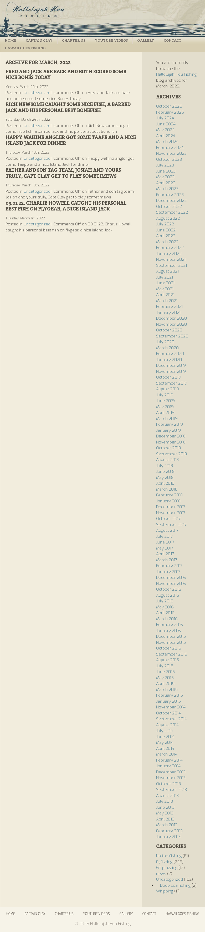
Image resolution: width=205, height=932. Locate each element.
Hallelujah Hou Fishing (102, 18)
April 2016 (165, 612)
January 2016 (168, 630)
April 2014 (165, 748)
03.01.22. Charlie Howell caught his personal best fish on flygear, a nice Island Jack (66, 206)
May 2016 (165, 607)
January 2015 (168, 701)
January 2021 (168, 312)
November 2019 (171, 371)
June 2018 (165, 471)
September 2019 (171, 383)
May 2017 (164, 548)
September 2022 (172, 212)
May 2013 (164, 813)
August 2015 (167, 660)
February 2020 (170, 353)
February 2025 (170, 112)
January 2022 (169, 253)
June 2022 (166, 230)
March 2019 (167, 418)
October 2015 (168, 648)
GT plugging (166, 867)
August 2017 (167, 530)
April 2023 (165, 183)
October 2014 (168, 713)
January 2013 (168, 836)
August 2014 (167, 725)
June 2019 (165, 400)
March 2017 (166, 560)
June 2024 (166, 124)
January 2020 (169, 359)
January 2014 (168, 766)
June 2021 (165, 283)
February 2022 (170, 247)
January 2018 (168, 501)
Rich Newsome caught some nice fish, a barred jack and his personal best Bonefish (68, 107)
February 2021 (169, 306)
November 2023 (171, 153)
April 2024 (165, 135)
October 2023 (169, 159)
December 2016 (171, 577)
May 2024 (165, 129)
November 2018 (171, 442)
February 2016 (169, 624)
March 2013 (166, 825)
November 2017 (170, 512)
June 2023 (166, 171)
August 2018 (167, 459)
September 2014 (171, 719)
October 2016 (168, 589)
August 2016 (167, 595)
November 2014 (171, 707)
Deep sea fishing (175, 885)
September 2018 (171, 454)
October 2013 (168, 783)
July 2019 (164, 395)
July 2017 (164, 536)
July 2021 (164, 277)
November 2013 (171, 777)
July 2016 (164, 601)
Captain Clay (39, 40)
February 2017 (169, 565)
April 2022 (165, 235)
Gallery (145, 40)
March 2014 (166, 754)
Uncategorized (37, 92)
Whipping (164, 891)
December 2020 (171, 318)
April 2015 (165, 683)
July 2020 (165, 342)
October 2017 (168, 518)
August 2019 (167, 389)
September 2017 (171, 524)
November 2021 (171, 259)
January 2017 (168, 571)
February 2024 (170, 147)
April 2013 (165, 819)
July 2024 (165, 118)
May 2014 (164, 742)
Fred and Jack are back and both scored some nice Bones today (66, 75)
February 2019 (169, 424)
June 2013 (165, 807)
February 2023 (170, 194)
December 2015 (171, 636)
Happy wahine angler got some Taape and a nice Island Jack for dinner (71, 140)
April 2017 (165, 554)
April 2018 (165, 483)
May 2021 (164, 289)
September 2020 (172, 336)
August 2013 (167, 795)
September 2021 (171, 265)
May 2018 (164, 477)
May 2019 (165, 406)
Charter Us (73, 40)
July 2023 (165, 165)
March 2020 (167, 348)
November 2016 (171, 583)
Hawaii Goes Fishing (25, 48)
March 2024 (167, 141)
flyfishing (164, 861)
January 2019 (168, 430)
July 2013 (164, 801)
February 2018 (169, 495)
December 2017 (170, 506)
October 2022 (169, 206)
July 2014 (164, 730)
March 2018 (166, 489)
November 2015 (171, 642)
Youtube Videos (111, 40)
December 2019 (171, 365)
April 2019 (165, 412)
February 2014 (169, 760)
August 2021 (167, 271)
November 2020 (171, 324)
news (161, 873)
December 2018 (171, 436)
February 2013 (169, 831)
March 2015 (167, 689)
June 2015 (165, 671)
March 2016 (167, 619)
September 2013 (171, 789)
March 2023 (167, 188)
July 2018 (164, 465)
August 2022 (168, 218)
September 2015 (171, 654)
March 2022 (167, 242)
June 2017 (165, 542)
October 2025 (169, 106)
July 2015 (164, 666)
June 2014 (165, 736)
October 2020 (169, 330)
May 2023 (165, 177)
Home (10, 40)
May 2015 (165, 677)
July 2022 (165, 224)
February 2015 (169, 695)
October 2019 (168, 377)
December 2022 (171, 200)
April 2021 (165, 294)
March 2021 (166, 300)
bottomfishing (169, 855)
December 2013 (171, 772)
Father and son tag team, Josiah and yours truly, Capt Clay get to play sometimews (63, 173)
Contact (172, 40)
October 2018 (168, 448)
